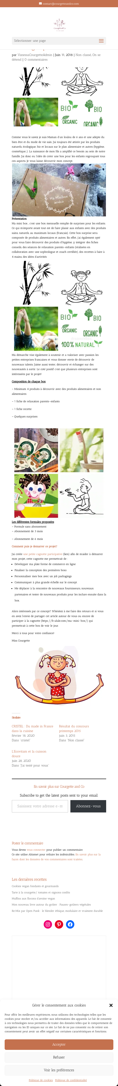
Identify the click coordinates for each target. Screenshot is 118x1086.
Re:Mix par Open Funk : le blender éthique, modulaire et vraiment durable (57, 911)
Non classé (83, 55)
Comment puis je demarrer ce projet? (34, 546)
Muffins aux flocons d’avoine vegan (33, 898)
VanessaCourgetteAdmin (35, 55)
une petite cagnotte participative (42, 554)
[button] (111, 1005)
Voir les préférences (59, 1070)
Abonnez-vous (88, 806)
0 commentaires (36, 60)
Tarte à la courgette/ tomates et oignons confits (41, 892)
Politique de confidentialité (71, 1080)
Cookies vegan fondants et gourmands (35, 886)
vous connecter (36, 849)
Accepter (59, 1044)
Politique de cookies (41, 1080)
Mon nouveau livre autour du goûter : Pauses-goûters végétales (51, 904)
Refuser (59, 1057)
